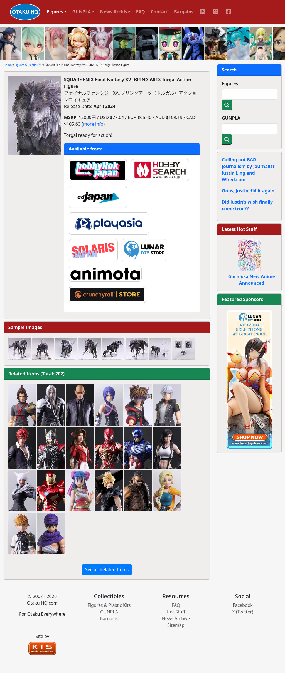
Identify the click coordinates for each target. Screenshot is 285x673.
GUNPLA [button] (81, 12)
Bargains (183, 12)
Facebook (243, 605)
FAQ (140, 12)
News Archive (115, 12)
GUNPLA (231, 118)
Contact (159, 12)
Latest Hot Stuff (239, 229)
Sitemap (176, 625)
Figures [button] (55, 12)
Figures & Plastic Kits (28, 65)
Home (7, 65)
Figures (230, 83)
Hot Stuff (176, 612)
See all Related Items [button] (107, 569)
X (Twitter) (242, 612)
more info (93, 124)
